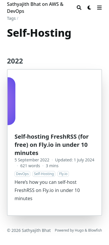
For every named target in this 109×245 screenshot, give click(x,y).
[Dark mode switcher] (89, 7)
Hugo (79, 230)
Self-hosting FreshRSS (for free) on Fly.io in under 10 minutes (52, 145)
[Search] (79, 7)
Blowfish (95, 230)
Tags (11, 18)
